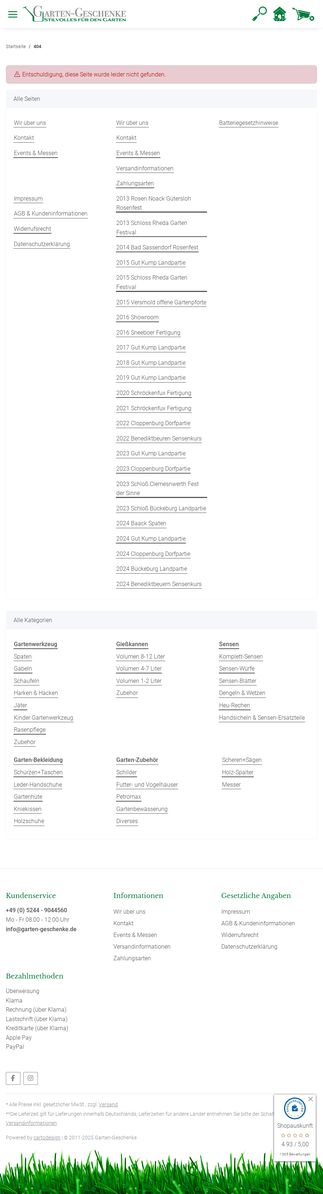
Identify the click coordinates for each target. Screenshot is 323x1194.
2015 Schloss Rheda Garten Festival (151, 282)
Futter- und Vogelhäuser (147, 784)
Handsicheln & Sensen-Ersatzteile (262, 717)
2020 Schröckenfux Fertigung (153, 393)
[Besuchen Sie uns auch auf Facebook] (13, 1078)
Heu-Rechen (234, 705)
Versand (108, 1104)
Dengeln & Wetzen (242, 692)
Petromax (128, 796)
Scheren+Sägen (242, 759)
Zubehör (24, 742)
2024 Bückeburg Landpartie (151, 568)
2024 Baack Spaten (141, 523)
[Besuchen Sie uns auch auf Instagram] (30, 1078)
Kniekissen (28, 809)
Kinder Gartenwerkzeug (43, 717)
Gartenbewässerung (142, 809)
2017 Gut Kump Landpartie (151, 347)
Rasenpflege (30, 729)
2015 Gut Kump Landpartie (151, 262)
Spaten (23, 656)
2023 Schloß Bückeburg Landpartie (161, 508)
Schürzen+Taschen (38, 772)
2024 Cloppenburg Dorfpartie (153, 553)
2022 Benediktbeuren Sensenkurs (159, 438)
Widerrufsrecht (32, 228)
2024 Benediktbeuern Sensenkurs (159, 584)
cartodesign (47, 1137)
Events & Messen (36, 153)
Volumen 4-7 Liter (139, 668)
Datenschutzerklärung (42, 244)
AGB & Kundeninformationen (50, 213)
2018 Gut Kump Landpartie (151, 362)
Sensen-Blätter (237, 680)
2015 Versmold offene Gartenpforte (161, 302)
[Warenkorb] (303, 14)
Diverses (127, 821)
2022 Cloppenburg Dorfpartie (153, 423)
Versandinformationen (145, 168)
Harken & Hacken (36, 692)
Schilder (126, 772)
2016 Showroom (137, 317)
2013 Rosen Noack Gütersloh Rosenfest (153, 203)
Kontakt (24, 137)
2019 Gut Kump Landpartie (151, 377)
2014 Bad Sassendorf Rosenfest (157, 247)
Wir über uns (30, 122)
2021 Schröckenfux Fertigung (153, 408)
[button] (259, 13)
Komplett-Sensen (241, 656)
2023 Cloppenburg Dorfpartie (153, 468)
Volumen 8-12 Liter (140, 656)
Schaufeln (26, 680)
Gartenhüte (28, 796)
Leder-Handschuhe (38, 784)
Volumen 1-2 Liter (139, 680)
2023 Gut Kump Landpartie (151, 453)
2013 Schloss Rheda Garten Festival (151, 228)
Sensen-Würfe (236, 668)
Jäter (20, 705)
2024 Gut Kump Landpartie (151, 538)
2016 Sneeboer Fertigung (148, 332)
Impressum (28, 198)
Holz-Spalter (237, 772)
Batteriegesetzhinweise (248, 122)
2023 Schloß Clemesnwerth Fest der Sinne (157, 489)
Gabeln (23, 668)
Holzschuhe (29, 821)
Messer (231, 784)
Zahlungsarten (135, 183)
